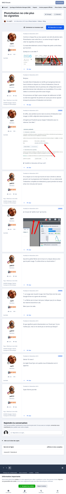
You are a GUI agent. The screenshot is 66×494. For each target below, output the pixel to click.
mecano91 (7, 452)
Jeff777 (12, 85)
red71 (10, 21)
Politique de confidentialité (10, 472)
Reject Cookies (41, 486)
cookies (17, 479)
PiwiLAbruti (13, 452)
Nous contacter (23, 472)
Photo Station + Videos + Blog (37, 21)
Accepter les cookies (27, 486)
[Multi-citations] (24, 69)
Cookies (31, 472)
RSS (37, 472)
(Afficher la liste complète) (54, 447)
